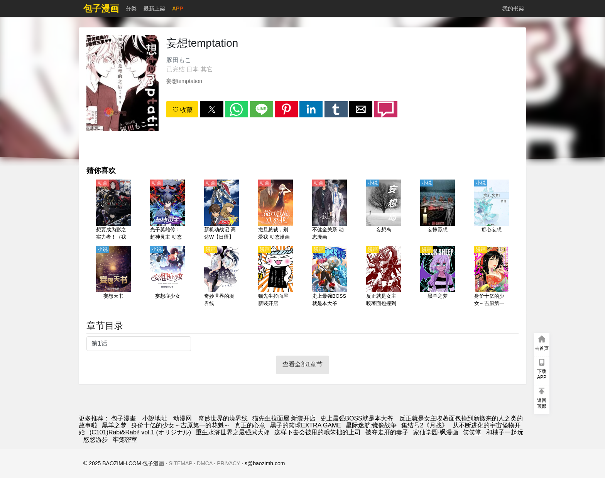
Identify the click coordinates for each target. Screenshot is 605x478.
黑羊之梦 (114, 425)
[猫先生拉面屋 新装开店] (275, 277)
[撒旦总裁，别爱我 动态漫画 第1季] (275, 210)
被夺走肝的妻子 (387, 432)
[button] (211, 109)
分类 (131, 8)
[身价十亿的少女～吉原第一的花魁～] (491, 277)
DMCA (204, 463)
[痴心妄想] (491, 210)
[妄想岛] (383, 210)
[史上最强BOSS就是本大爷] (329, 277)
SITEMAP (180, 463)
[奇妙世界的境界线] (221, 277)
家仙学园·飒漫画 (435, 432)
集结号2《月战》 (424, 425)
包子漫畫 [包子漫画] (123, 418)
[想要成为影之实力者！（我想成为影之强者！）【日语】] (113, 210)
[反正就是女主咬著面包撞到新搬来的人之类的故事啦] (383, 277)
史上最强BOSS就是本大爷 (356, 418)
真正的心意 (250, 425)
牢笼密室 (125, 439)
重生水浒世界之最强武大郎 (233, 432)
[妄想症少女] (167, 277)
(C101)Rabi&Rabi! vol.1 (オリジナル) (140, 432)
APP (177, 8)
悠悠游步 (95, 439)
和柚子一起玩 (504, 432)
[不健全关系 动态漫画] (329, 210)
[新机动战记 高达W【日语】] (221, 210)
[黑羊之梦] (437, 277)
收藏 (182, 110)
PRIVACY (228, 463)
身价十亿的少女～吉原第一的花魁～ (180, 425)
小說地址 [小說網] (154, 418)
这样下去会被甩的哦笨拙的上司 (317, 432)
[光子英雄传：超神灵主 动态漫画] (167, 210)
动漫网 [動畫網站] (182, 418)
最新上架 (154, 8)
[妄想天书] (113, 277)
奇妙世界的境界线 (223, 418)
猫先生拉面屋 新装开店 (284, 418)
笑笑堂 (472, 432)
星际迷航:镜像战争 (371, 425)
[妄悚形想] (437, 210)
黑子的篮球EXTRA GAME (305, 425)
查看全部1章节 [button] (302, 364)
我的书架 (513, 8)
